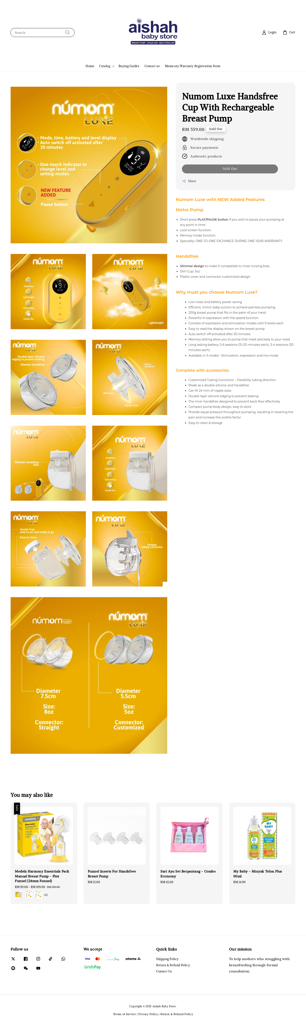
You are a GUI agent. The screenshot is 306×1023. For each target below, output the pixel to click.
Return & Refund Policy (173, 965)
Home (90, 66)
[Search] (67, 32)
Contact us (152, 66)
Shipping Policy (167, 959)
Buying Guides (129, 66)
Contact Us (164, 971)
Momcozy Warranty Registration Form (192, 66)
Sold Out (230, 169)
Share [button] (189, 181)
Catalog (104, 66)
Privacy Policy (148, 1014)
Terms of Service (124, 1014)
